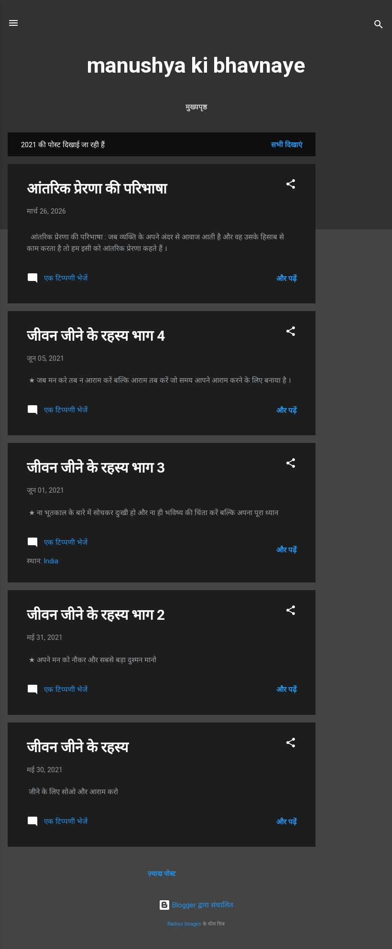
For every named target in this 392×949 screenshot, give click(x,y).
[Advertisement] (353, 275)
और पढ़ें (286, 278)
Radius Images (184, 924)
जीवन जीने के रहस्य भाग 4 (96, 335)
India (51, 561)
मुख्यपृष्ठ (196, 107)
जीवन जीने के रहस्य (77, 747)
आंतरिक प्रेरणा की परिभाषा (97, 188)
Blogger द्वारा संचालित (196, 905)
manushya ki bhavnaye (196, 65)
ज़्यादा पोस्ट (161, 873)
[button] (290, 185)
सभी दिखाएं (286, 144)
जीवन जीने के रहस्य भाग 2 (96, 614)
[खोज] (378, 26)
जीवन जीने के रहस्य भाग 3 (96, 467)
